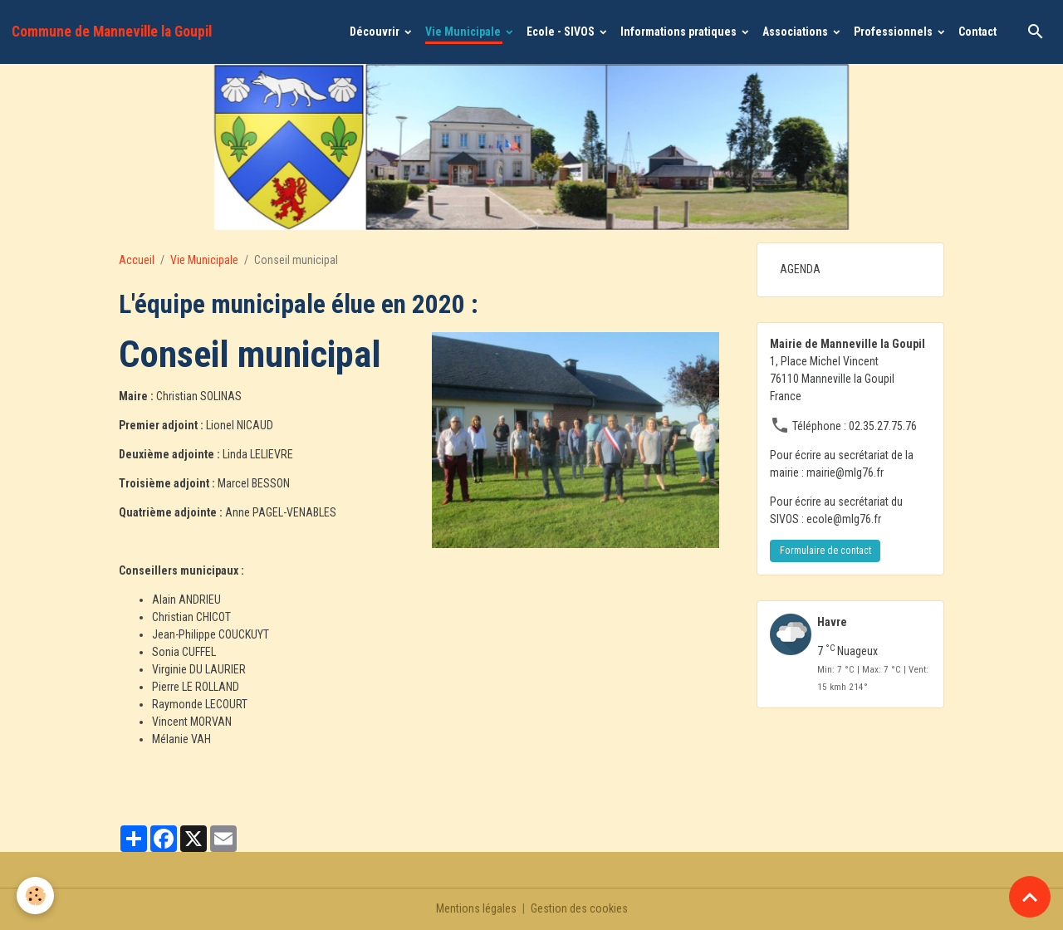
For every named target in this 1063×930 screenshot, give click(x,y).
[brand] (112, 31)
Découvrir (376, 31)
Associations (796, 31)
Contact (977, 31)
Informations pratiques (679, 31)
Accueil (136, 260)
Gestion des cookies (579, 908)
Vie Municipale (464, 31)
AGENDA (800, 269)
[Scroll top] (1030, 897)
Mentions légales (476, 908)
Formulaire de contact (825, 550)
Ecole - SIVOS (562, 31)
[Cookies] (35, 895)
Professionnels (894, 31)
